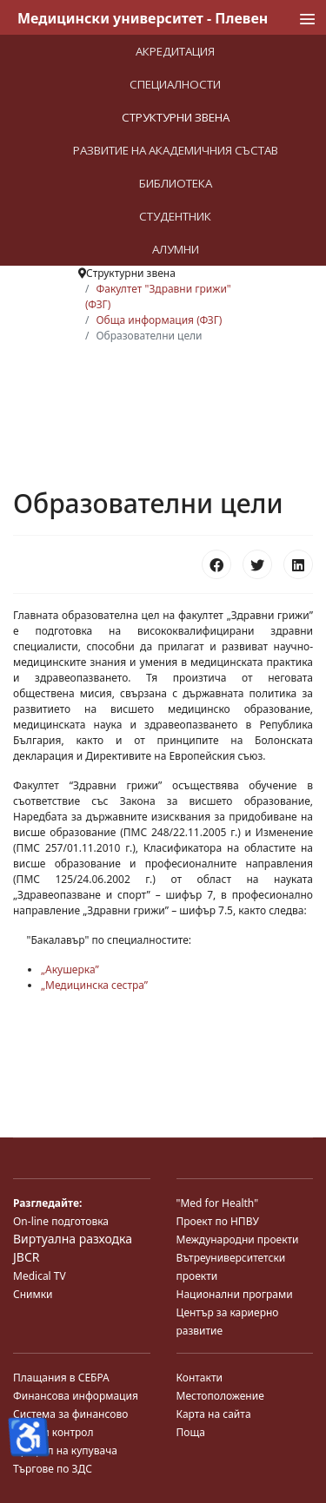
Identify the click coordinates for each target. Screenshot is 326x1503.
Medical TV (39, 1276)
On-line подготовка (61, 1221)
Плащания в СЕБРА (61, 1377)
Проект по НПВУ (217, 1221)
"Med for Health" (217, 1203)
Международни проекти (237, 1239)
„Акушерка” (70, 969)
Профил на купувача (65, 1450)
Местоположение (220, 1395)
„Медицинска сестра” (94, 985)
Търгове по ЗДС (52, 1468)
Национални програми (234, 1294)
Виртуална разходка (72, 1238)
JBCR (26, 1257)
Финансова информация (75, 1395)
